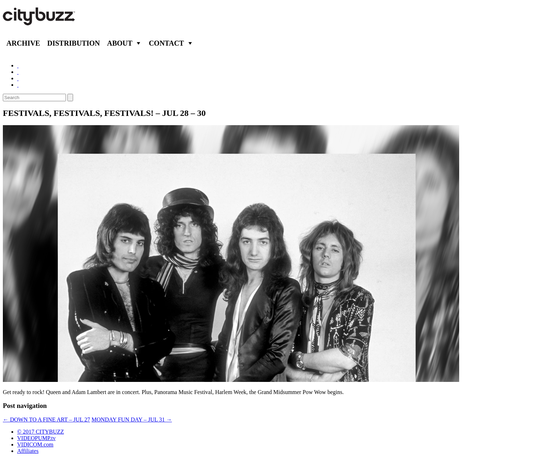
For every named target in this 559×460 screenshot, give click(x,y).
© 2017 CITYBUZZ (40, 432)
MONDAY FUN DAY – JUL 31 (132, 419)
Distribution (73, 43)
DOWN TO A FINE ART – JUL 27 (46, 419)
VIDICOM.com (35, 444)
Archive (23, 43)
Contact (166, 43)
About (119, 43)
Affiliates (28, 451)
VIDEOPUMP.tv (36, 438)
